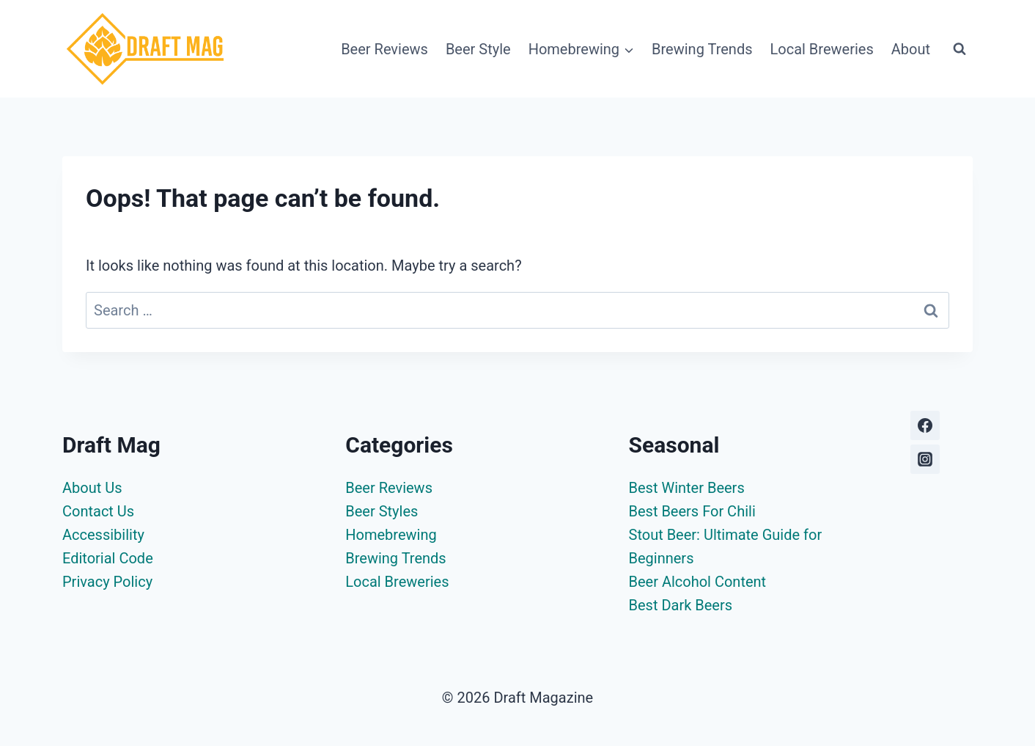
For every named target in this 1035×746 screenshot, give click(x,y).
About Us (92, 488)
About (910, 49)
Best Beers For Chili (692, 511)
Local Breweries (822, 49)
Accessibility (103, 535)
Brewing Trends (702, 49)
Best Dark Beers (681, 605)
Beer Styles (381, 511)
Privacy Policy (107, 581)
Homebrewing (390, 535)
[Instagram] (925, 459)
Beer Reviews (384, 49)
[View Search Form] (959, 49)
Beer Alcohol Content (698, 581)
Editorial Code (107, 558)
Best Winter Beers (687, 488)
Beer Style (478, 49)
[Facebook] (925, 425)
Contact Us (98, 511)
